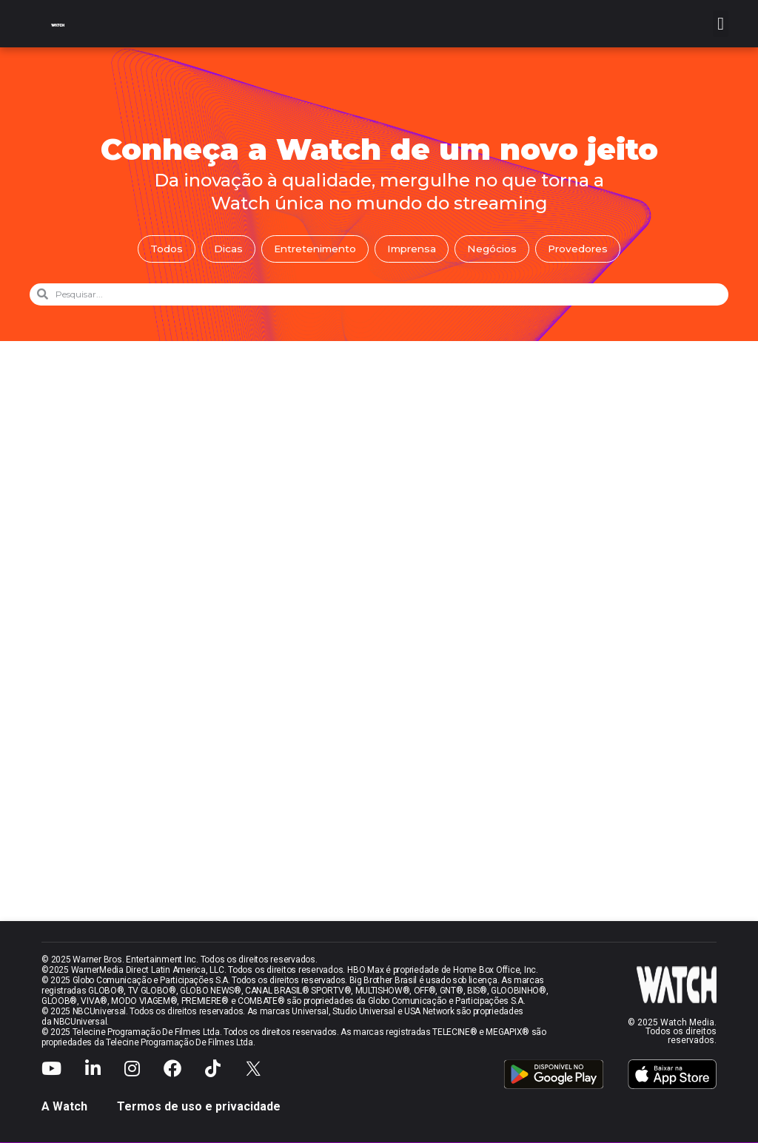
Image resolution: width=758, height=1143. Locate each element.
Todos (160, 249)
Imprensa (413, 249)
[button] (720, 23)
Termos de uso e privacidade (199, 1107)
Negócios (495, 249)
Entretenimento (312, 249)
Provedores (582, 249)
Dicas (223, 249)
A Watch (64, 1107)
